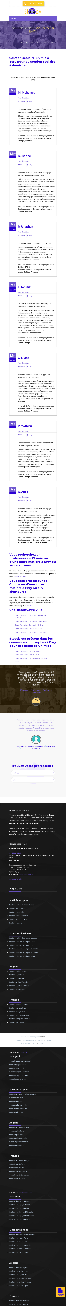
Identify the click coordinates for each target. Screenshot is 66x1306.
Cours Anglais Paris (16, 1131)
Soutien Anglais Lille (16, 978)
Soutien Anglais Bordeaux (19, 985)
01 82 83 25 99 (33, 3)
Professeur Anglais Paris (18, 1271)
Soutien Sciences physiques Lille (21, 945)
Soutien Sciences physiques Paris (22, 941)
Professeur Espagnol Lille (19, 1208)
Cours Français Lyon (17, 1178)
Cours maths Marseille (18, 1105)
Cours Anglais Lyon (16, 1145)
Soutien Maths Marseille (18, 915)
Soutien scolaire (28, 1041)
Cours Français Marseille (18, 1171)
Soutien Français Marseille (19, 1015)
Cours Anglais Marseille (18, 1138)
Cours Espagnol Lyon (17, 1079)
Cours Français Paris (17, 1164)
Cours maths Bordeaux (18, 1108)
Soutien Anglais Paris (17, 975)
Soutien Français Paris (17, 1008)
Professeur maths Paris (18, 1238)
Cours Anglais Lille (16, 1134)
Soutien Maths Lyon (17, 923)
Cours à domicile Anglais (18, 1267)
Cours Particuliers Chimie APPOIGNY (29, 625)
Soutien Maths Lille (16, 912)
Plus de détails (23, 98)
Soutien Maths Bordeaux (18, 919)
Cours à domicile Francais (19, 1300)
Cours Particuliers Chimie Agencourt (28, 651)
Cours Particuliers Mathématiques (22, 1094)
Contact (41, 1043)
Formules (40, 1041)
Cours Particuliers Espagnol (20, 1061)
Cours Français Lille (16, 1167)
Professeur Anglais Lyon (18, 1285)
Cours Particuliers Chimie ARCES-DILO (29, 628)
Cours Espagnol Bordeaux (19, 1075)
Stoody (18, 1041)
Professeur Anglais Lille (18, 1275)
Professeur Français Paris (19, 1304)
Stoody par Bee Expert (30, 1037)
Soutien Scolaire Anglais (18, 971)
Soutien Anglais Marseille (18, 982)
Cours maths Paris (16, 1098)
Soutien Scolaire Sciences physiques (23, 938)
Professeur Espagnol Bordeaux (21, 1215)
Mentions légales (16, 879)
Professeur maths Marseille (20, 1245)
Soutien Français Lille (17, 1011)
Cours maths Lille (16, 1101)
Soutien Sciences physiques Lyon (22, 956)
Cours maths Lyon (16, 1112)
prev (20, 747)
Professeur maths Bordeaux (20, 1249)
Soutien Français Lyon (17, 1022)
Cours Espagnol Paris (17, 1064)
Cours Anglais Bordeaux (18, 1142)
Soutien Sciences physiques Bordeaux (24, 952)
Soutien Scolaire (24, 28)
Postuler (29, 605)
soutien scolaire (42, 61)
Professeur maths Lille (18, 1241)
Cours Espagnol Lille (17, 1068)
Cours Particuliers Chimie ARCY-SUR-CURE (31, 632)
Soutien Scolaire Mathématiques (21, 905)
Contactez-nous (20, 576)
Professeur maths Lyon (18, 1252)
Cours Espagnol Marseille (19, 1072)
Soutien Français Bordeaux (19, 1019)
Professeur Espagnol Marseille (21, 1212)
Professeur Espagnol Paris (19, 1205)
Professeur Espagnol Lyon (19, 1219)
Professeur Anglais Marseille (20, 1278)
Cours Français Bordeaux (19, 1175)
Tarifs (34, 1043)
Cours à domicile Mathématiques (22, 1234)
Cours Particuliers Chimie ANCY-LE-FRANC (31, 621)
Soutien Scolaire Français (18, 1004)
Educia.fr (23, 1052)
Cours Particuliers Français (19, 1160)
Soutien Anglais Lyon (17, 989)
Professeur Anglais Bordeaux (20, 1282)
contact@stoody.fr (26, 874)
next (46, 747)
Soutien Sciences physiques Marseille (23, 949)
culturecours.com (25, 1192)
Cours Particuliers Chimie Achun (27, 655)
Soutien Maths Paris (17, 908)
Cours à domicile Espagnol (19, 1201)
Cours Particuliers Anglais (19, 1127)
